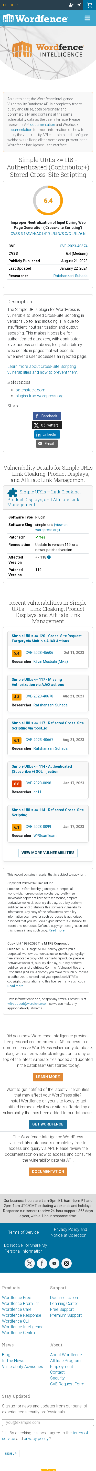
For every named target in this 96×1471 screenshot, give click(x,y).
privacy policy (36, 1438)
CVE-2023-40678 (39, 696)
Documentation (64, 1297)
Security (57, 1378)
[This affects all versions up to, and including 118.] (49, 557)
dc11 (37, 792)
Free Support (62, 1309)
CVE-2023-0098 (38, 783)
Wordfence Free (16, 1297)
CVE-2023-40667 (39, 740)
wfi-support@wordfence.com (27, 1004)
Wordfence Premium (20, 1303)
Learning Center (64, 1303)
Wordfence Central (19, 1332)
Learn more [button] (48, 1077)
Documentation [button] (48, 1172)
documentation (42, 125)
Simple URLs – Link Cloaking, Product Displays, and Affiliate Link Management (44, 498)
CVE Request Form (67, 1384)
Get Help (10, 5)
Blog (6, 1354)
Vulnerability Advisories (22, 1366)
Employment (61, 1366)
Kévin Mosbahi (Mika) (51, 662)
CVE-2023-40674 (74, 246)
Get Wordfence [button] (47, 1124)
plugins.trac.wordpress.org (39, 395)
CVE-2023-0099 (38, 827)
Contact (57, 1372)
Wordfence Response (21, 1315)
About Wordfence (66, 1354)
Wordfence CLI (15, 1321)
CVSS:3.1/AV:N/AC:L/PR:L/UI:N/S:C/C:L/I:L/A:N (48, 234)
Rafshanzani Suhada (71, 276)
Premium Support (66, 1315)
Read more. (57, 930)
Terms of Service (23, 1232)
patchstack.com (30, 390)
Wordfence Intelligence (23, 1326)
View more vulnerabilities (48, 853)
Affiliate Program (65, 1360)
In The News (13, 1360)
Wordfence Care (16, 1309)
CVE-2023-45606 (39, 653)
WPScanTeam (45, 836)
